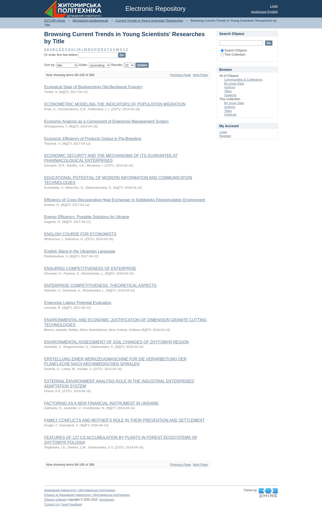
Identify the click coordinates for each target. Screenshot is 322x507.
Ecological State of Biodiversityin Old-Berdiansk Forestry (93, 87)
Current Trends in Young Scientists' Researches (149, 20)
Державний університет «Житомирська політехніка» (80, 490)
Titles (228, 91)
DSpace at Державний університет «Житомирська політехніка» (87, 495)
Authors (229, 87)
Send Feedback (71, 504)
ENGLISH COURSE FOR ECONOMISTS (80, 234)
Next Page (200, 75)
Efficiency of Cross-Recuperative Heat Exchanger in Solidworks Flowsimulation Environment (124, 200)
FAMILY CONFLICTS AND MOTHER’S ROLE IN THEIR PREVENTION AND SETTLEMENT (124, 420)
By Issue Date (234, 83)
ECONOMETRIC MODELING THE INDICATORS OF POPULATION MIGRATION (115, 104)
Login (274, 6)
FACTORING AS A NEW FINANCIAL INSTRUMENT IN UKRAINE (101, 403)
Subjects (230, 95)
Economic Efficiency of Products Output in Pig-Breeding (92, 139)
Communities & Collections (243, 79)
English (272, 12)
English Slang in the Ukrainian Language (79, 251)
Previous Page (180, 75)
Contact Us (51, 504)
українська (258, 12)
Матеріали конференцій (90, 20)
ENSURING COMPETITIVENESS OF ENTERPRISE (90, 268)
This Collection (233, 54)
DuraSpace (106, 499)
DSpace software (55, 499)
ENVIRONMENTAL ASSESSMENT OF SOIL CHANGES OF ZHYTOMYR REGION (116, 342)
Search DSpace (234, 50)
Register (225, 136)
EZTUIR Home (54, 20)
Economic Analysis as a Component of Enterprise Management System (106, 121)
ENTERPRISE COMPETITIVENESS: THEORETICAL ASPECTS (100, 285)
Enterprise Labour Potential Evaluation (77, 303)
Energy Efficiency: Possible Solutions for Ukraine (86, 217)
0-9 (46, 49)
